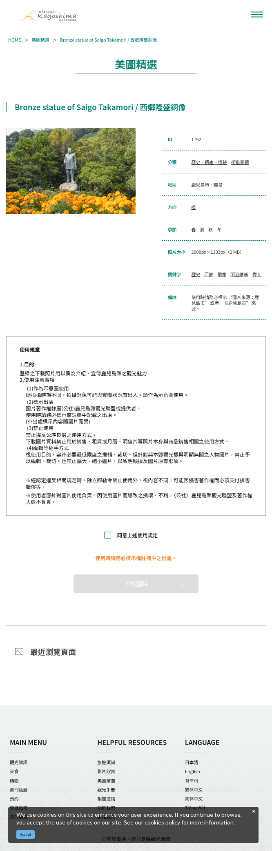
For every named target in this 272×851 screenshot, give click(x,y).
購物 (14, 780)
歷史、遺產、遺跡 (209, 162)
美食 (14, 771)
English (192, 771)
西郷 (208, 274)
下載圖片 (136, 583)
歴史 (195, 274)
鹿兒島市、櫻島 (206, 184)
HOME (14, 39)
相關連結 (106, 798)
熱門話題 (19, 789)
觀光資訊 (19, 762)
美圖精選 (40, 39)
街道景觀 (240, 162)
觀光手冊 (106, 789)
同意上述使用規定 (137, 535)
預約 (14, 798)
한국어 (191, 780)
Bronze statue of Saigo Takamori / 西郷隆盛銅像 (108, 39)
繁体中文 (194, 789)
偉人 (256, 274)
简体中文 (194, 798)
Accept (25, 834)
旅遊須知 (106, 762)
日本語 (191, 762)
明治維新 (239, 274)
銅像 (221, 274)
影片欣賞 (106, 771)
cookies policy (162, 822)
